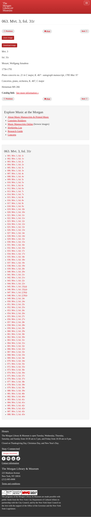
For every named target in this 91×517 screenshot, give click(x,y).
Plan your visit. (17, 16)
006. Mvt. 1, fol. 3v (15, 170)
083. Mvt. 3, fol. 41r (16, 399)
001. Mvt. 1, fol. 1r (15, 156)
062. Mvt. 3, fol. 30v (16, 337)
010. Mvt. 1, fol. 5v (15, 182)
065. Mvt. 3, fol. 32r (16, 346)
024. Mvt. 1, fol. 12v (16, 224)
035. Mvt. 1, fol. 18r (16, 257)
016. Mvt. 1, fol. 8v (15, 200)
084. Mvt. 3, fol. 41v (16, 402)
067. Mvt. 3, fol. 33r (16, 352)
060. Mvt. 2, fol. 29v (16, 331)
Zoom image (8, 38)
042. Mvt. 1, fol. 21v (16, 277)
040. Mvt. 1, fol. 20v (16, 271)
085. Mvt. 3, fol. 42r (16, 405)
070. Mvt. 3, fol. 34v (16, 361)
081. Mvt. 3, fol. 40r (16, 393)
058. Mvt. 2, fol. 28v (16, 325)
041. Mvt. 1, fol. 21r (16, 274)
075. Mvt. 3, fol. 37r (16, 376)
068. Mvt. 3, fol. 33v (16, 355)
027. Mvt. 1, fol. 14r (16, 233)
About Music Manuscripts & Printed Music (28, 117)
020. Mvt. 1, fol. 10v (16, 212)
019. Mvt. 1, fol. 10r (16, 209)
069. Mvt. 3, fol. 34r (16, 358)
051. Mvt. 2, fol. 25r (16, 304)
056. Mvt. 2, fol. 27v (16, 319)
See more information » (27, 92)
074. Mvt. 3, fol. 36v (16, 373)
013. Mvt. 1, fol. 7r (15, 191)
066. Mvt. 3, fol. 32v (16, 349)
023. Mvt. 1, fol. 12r (16, 221)
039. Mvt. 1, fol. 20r (16, 269)
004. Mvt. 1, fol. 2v (15, 164)
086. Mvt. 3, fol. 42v (16, 408)
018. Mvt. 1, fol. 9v (15, 206)
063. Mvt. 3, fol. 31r (16, 340)
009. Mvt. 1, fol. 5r (15, 179)
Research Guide (15, 131)
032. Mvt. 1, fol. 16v (16, 248)
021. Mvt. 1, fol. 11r (16, 215)
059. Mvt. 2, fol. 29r (16, 328)
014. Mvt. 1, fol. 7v (15, 194)
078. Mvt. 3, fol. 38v (16, 384)
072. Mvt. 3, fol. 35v (16, 367)
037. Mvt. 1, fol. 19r (16, 263)
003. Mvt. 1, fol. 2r (15, 161)
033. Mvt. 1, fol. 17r (16, 251)
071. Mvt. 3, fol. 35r (16, 364)
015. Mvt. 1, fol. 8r (15, 197)
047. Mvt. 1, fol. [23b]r (17, 292)
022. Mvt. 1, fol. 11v (16, 218)
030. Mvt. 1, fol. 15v (16, 242)
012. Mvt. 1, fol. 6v (15, 188)
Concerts (12, 134)
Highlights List (15, 127)
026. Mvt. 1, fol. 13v (16, 230)
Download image (9, 45)
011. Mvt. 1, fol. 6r (15, 185)
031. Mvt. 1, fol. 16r (16, 245)
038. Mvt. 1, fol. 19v (16, 266)
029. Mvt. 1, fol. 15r (16, 239)
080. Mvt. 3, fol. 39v (16, 390)
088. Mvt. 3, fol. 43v (16, 414)
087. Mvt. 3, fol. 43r (16, 411)
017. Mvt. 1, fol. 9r (15, 203)
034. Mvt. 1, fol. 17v (16, 254)
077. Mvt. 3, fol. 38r (16, 382)
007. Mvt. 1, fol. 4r (15, 173)
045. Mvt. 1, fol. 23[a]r (17, 286)
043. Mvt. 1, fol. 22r (16, 280)
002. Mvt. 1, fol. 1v (15, 158)
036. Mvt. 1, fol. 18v (16, 260)
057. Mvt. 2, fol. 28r (16, 322)
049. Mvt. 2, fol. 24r (16, 298)
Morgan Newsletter (10, 453)
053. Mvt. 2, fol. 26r (16, 310)
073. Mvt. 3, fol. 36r (16, 370)
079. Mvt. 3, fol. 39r (16, 387)
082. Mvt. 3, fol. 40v (16, 396)
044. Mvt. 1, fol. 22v (16, 283)
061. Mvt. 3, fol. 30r (16, 334)
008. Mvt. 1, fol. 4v (15, 176)
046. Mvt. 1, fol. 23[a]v (17, 289)
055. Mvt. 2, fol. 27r (16, 316)
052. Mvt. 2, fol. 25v (16, 307)
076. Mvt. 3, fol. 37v (16, 379)
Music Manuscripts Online (20, 124)
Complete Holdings (17, 120)
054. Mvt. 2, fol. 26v (16, 313)
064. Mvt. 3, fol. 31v (16, 343)
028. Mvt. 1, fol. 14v (16, 236)
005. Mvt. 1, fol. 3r (15, 167)
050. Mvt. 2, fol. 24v (16, 301)
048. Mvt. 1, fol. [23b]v (17, 295)
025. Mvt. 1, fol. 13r (16, 227)
